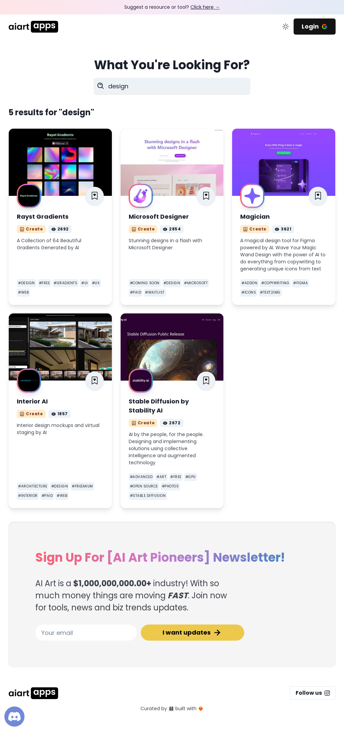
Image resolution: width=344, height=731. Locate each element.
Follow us (313, 693)
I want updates (192, 632)
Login (315, 26)
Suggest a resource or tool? (172, 7)
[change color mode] (285, 26)
